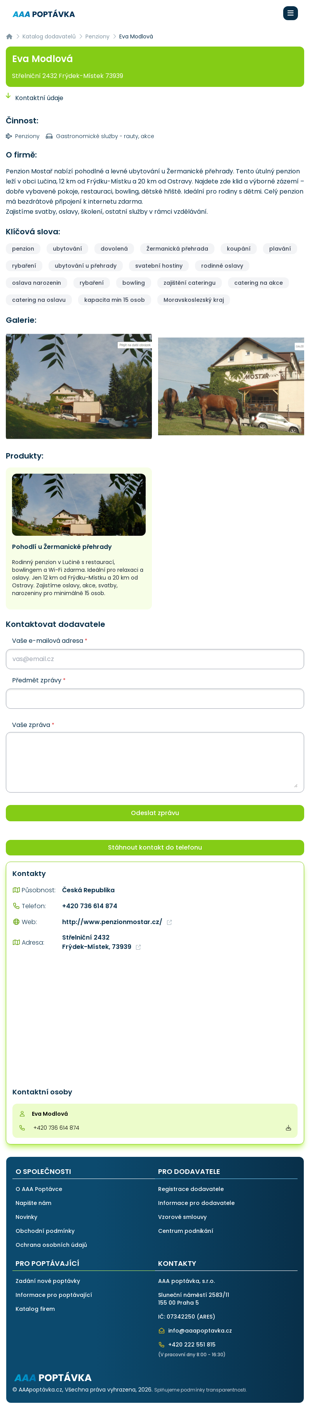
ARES (205, 1317)
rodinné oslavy (222, 266)
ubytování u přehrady (86, 266)
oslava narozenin (36, 283)
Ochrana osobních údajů (51, 1245)
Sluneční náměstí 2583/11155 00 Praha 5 (193, 1299)
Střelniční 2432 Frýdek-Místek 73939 (67, 75)
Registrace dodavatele (191, 1189)
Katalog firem (35, 1309)
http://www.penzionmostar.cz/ (117, 921)
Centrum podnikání (185, 1231)
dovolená (114, 249)
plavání (280, 249)
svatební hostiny (159, 266)
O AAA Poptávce (39, 1189)
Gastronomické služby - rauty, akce (100, 136)
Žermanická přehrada (177, 249)
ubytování (67, 249)
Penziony (97, 36)
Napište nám (33, 1203)
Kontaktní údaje (34, 97)
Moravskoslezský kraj (194, 300)
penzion (23, 249)
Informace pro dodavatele (196, 1203)
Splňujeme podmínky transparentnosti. (200, 1389)
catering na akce (258, 283)
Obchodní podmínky (45, 1231)
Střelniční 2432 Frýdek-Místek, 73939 (101, 942)
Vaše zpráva (33, 725)
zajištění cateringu (190, 283)
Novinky (26, 1217)
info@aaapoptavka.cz (195, 1331)
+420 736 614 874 (89, 906)
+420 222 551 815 (187, 1344)
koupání (239, 249)
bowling (133, 283)
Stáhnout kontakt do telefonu (155, 847)
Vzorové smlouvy (182, 1217)
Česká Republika (88, 890)
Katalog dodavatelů (49, 36)
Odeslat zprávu (155, 812)
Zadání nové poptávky (48, 1281)
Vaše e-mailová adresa (49, 640)
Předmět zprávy (39, 680)
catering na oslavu (39, 300)
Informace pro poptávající (54, 1295)
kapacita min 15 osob (114, 300)
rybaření (24, 266)
